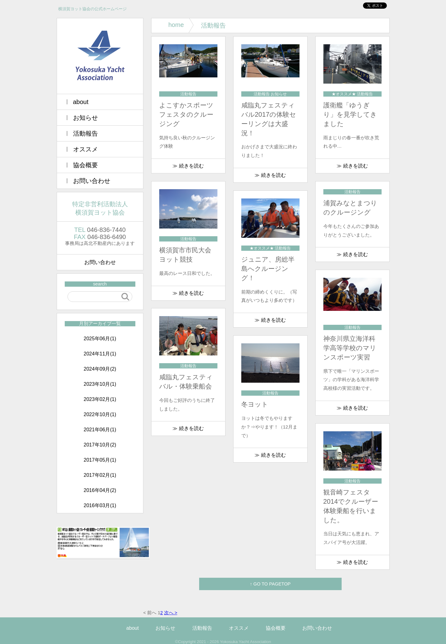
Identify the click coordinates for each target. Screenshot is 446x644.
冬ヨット (254, 404)
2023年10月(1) (100, 384)
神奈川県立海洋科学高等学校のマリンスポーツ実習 (349, 348)
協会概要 (85, 165)
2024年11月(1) (100, 353)
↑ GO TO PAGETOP (270, 583)
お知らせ (85, 117)
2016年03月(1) (100, 505)
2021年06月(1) (100, 429)
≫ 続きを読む (188, 165)
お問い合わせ (91, 180)
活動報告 (85, 133)
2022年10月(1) (100, 414)
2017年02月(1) (100, 475)
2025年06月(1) (100, 338)
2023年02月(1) (100, 399)
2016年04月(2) (100, 490)
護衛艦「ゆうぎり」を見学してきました (350, 115)
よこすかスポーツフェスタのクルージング (186, 115)
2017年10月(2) (100, 444)
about (81, 101)
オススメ (85, 149)
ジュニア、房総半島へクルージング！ (268, 269)
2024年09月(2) (100, 369)
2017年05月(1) (100, 460)
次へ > (170, 612)
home (176, 24)
